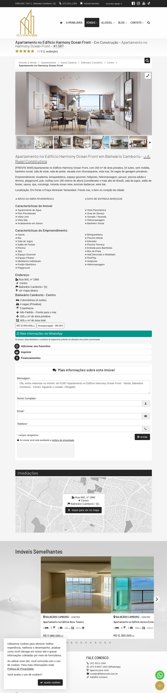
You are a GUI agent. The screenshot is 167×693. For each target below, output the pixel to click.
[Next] (157, 593)
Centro (49, 294)
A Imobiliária (74, 22)
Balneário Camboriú (28, 294)
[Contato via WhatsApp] (159, 675)
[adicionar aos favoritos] (78, 623)
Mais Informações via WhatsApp (40, 333)
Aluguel (108, 22)
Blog (122, 22)
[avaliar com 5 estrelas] (32, 51)
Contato (137, 22)
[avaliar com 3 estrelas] (25, 51)
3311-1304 (69, 3)
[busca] (149, 22)
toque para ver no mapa (83, 509)
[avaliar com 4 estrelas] (28, 51)
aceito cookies (50, 682)
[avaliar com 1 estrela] (17, 51)
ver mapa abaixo (28, 290)
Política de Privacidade (20, 668)
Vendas (92, 22)
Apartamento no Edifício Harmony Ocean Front (52, 42)
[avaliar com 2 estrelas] (21, 51)
